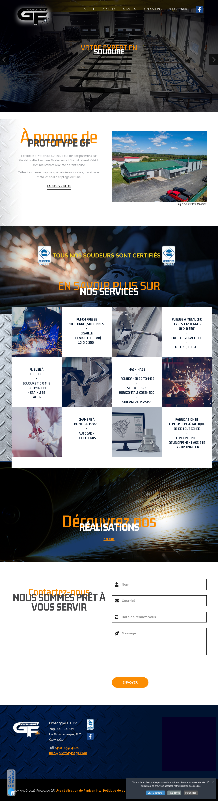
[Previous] (4, 59)
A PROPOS (109, 9)
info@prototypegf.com (68, 753)
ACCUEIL (89, 9)
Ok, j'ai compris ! (155, 793)
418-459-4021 (67, 748)
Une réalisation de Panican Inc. (78, 790)
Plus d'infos (174, 793)
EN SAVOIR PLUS (59, 195)
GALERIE (111, 539)
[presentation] (139, 667)
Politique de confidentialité (123, 790)
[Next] (213, 59)
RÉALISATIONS (152, 9)
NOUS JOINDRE (179, 9)
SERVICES (129, 9)
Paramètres (190, 793)
